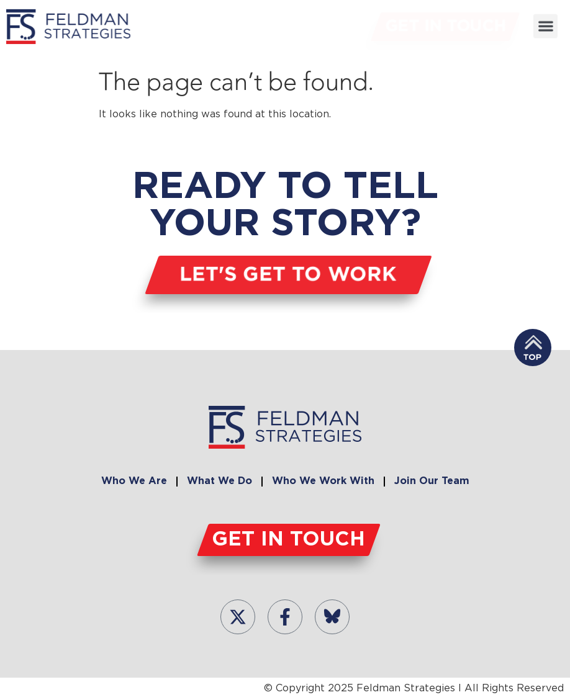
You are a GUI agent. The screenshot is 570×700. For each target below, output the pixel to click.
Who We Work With (323, 481)
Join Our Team (431, 481)
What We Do (219, 481)
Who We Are (134, 481)
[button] (545, 24)
